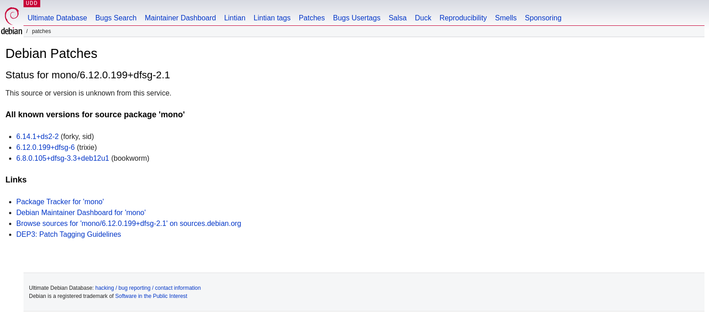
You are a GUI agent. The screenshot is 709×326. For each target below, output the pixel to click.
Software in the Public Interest (151, 296)
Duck (423, 18)
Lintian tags (272, 18)
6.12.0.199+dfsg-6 (45, 147)
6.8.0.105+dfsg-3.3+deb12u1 (62, 158)
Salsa (397, 18)
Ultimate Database (57, 18)
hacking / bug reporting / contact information (148, 288)
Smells (506, 18)
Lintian (235, 18)
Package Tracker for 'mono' (60, 202)
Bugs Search (116, 18)
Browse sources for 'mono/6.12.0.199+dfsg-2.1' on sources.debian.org (128, 223)
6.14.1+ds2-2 (37, 136)
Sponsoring (543, 18)
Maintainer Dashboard (180, 18)
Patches (312, 18)
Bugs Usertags (356, 18)
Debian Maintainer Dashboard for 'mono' (81, 212)
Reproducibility (463, 18)
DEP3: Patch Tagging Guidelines (68, 234)
